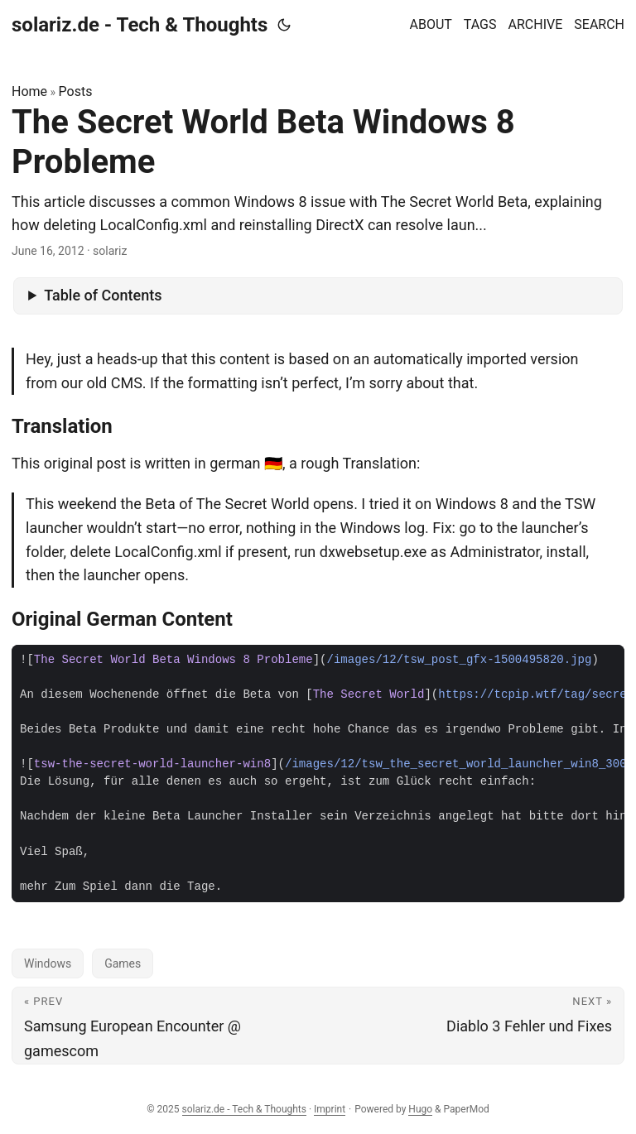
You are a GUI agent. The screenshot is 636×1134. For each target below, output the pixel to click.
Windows (47, 963)
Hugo (420, 1109)
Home (29, 91)
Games (122, 963)
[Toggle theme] (284, 25)
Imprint (329, 1109)
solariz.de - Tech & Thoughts (139, 24)
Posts (76, 91)
